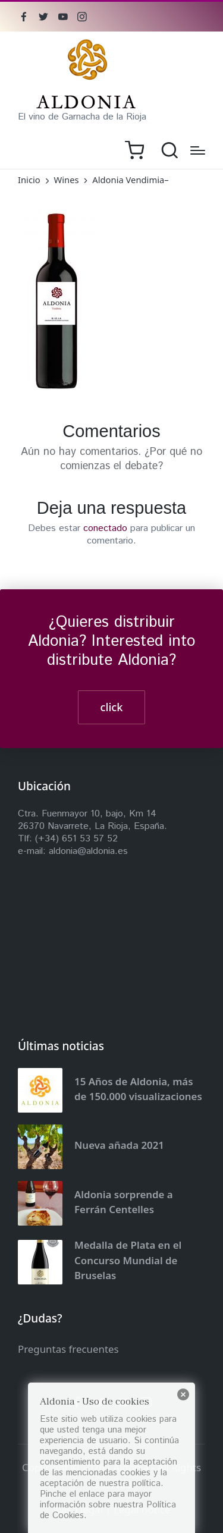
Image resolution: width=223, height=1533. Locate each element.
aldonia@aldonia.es (88, 851)
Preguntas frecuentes (68, 1349)
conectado (105, 528)
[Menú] (197, 150)
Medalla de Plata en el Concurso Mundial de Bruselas (127, 1260)
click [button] (111, 707)
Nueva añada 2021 (119, 1145)
